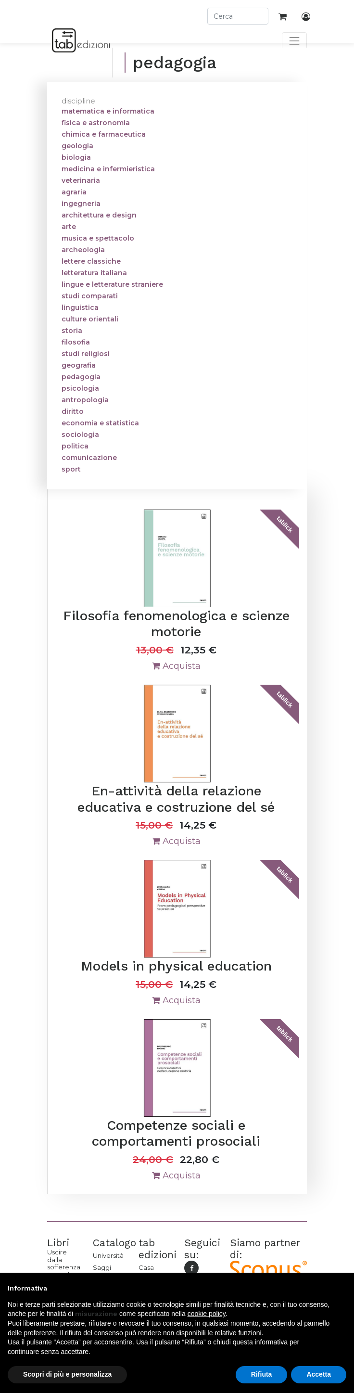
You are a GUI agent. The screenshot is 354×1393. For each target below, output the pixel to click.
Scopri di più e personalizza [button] (67, 1374)
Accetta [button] (318, 1374)
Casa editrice (151, 1271)
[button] (341, 1288)
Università (108, 1255)
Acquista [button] (176, 666)
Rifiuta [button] (261, 1374)
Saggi (102, 1267)
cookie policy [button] (207, 1313)
